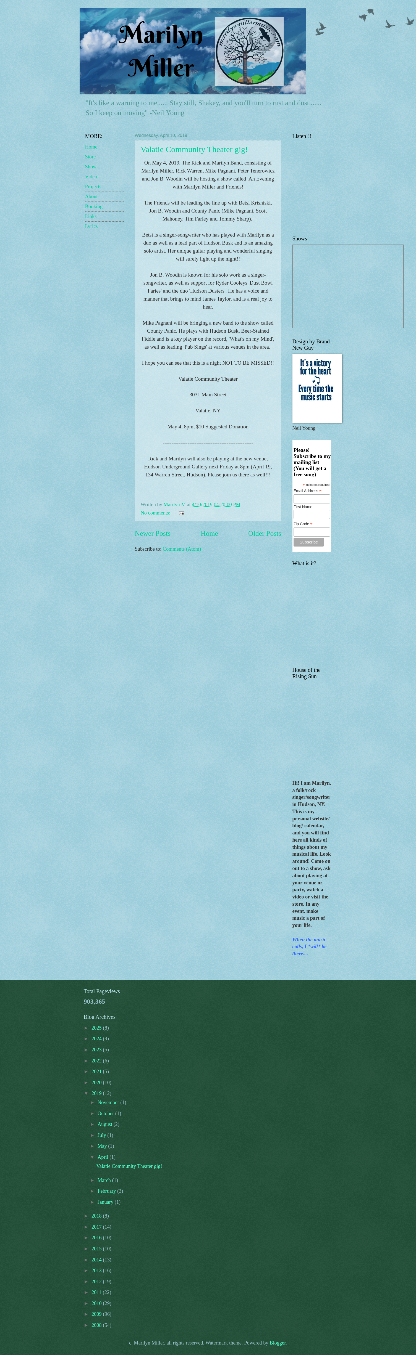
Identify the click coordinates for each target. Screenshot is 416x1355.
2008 (97, 1325)
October (106, 1113)
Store (90, 157)
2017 (97, 1227)
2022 (97, 1061)
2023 (97, 1049)
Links (91, 216)
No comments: (156, 513)
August (106, 1124)
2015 (97, 1248)
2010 (97, 1303)
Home (209, 533)
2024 (97, 1038)
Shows (92, 166)
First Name (303, 507)
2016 (97, 1237)
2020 (97, 1082)
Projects (93, 186)
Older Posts (264, 533)
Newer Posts (153, 533)
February (107, 1191)
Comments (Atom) (182, 549)
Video (91, 176)
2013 (97, 1270)
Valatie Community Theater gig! (194, 149)
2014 (97, 1260)
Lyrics (91, 226)
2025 (97, 1028)
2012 (97, 1281)
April (103, 1157)
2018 (97, 1216)
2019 (97, 1093)
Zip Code (303, 524)
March (105, 1180)
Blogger (278, 1343)
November (109, 1102)
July (102, 1135)
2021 (97, 1071)
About (91, 196)
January (106, 1202)
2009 (97, 1314)
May (103, 1146)
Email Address (308, 491)
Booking (94, 206)
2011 (97, 1292)
